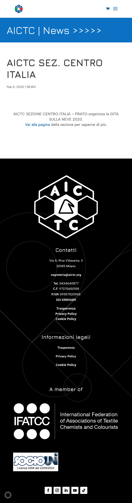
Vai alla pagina (37, 124)
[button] (8, 495)
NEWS (31, 87)
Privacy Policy (66, 314)
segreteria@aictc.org (66, 275)
